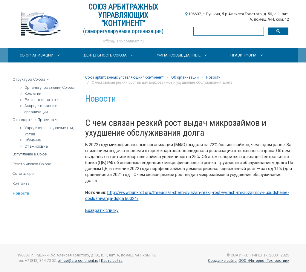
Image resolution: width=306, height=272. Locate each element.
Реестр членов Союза (32, 164)
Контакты (21, 183)
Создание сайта (222, 260)
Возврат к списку (102, 210)
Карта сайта (112, 260)
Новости (21, 193)
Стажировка (36, 146)
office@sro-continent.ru (123, 41)
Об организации (40, 55)
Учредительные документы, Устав (49, 131)
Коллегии (33, 93)
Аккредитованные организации (41, 108)
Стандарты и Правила (35, 119)
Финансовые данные (182, 55)
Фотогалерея (24, 173)
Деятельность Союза (108, 55)
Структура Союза (31, 79)
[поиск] (228, 31)
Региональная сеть (42, 99)
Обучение (33, 140)
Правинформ (246, 55)
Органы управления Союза (49, 87)
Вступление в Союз (30, 154)
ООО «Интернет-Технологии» (263, 260)
